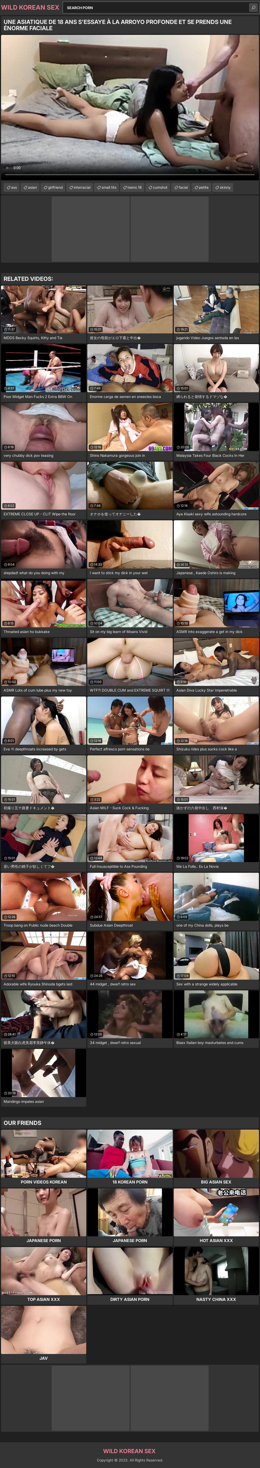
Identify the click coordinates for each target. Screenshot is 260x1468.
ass (14, 187)
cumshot (160, 187)
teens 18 (135, 187)
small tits (109, 187)
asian (32, 187)
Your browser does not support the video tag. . (130, 107)
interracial (82, 187)
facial (183, 187)
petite (204, 187)
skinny (225, 187)
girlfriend (55, 187)
